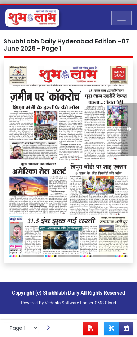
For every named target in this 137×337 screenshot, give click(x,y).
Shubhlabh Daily (61, 293)
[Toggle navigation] (121, 18)
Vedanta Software (62, 302)
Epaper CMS (92, 302)
